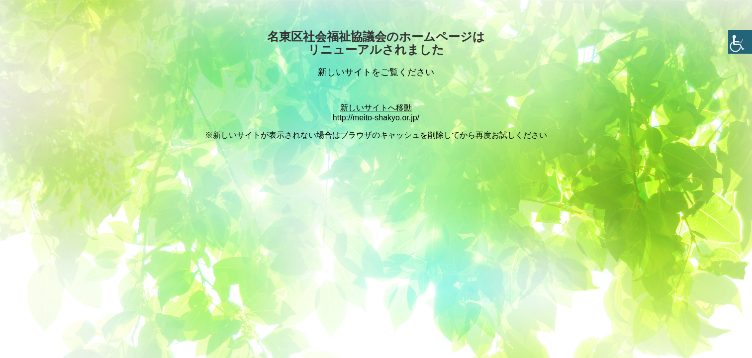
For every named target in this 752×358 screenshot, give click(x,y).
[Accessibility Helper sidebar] (740, 42)
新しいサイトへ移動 (376, 107)
